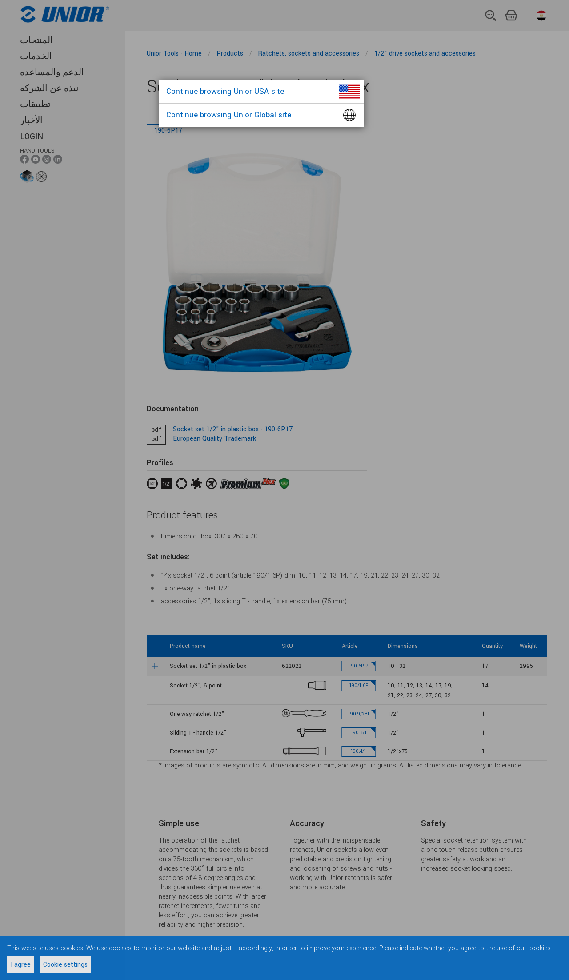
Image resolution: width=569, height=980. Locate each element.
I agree (21, 964)
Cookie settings (65, 964)
